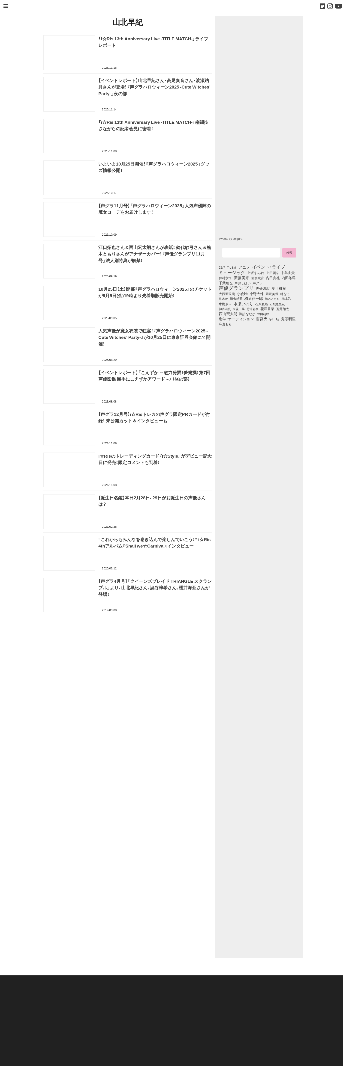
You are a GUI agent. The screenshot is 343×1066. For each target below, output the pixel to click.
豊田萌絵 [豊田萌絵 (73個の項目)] (263, 314)
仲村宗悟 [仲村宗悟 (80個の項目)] (225, 277)
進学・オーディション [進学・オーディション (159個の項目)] (236, 319)
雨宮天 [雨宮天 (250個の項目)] (262, 318)
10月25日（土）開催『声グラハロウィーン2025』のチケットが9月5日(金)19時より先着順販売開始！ (154, 292)
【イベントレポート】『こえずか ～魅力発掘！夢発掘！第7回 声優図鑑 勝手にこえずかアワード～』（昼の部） (154, 376)
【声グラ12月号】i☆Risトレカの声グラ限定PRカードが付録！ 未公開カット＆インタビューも (154, 418)
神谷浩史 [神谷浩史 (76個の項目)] (225, 308)
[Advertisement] (127, 640)
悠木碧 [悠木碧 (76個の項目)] (223, 298)
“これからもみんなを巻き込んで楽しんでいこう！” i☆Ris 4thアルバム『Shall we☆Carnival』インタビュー (154, 543)
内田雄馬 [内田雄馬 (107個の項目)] (288, 277)
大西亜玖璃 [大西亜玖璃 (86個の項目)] (227, 293)
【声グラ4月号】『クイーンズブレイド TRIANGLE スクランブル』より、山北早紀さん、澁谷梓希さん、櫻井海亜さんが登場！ (155, 588)
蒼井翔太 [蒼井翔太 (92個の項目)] (282, 309)
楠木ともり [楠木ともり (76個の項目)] (272, 298)
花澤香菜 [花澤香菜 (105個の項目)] (267, 308)
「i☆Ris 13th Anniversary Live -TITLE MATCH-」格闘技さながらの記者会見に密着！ (153, 126)
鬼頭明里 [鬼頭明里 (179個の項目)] (288, 318)
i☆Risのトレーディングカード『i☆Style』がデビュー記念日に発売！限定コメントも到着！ (154, 459)
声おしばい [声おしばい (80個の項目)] (243, 283)
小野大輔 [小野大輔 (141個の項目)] (257, 293)
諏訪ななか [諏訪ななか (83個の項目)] (247, 313)
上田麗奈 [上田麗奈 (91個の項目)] (272, 272)
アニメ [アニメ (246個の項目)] (244, 267)
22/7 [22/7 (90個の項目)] (222, 267)
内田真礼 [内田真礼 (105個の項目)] (273, 277)
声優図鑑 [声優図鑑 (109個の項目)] (263, 288)
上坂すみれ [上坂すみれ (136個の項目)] (255, 272)
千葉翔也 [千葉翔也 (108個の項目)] (226, 283)
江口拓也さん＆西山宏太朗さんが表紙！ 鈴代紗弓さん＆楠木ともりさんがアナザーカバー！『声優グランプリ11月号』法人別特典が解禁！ (154, 254)
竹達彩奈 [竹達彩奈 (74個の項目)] (253, 308)
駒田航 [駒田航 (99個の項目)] (274, 319)
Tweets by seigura (230, 238)
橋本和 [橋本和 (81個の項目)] (286, 298)
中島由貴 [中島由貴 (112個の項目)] (288, 272)
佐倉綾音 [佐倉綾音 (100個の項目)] (257, 277)
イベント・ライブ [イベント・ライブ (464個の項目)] (268, 266)
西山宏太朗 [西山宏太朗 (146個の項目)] (228, 313)
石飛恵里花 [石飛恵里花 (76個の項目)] (277, 304)
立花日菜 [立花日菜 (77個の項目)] (239, 308)
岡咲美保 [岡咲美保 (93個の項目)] (271, 294)
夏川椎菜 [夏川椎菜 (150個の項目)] (278, 288)
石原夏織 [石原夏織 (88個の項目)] (261, 304)
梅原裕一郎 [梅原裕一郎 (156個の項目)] (253, 298)
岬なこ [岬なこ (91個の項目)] (285, 293)
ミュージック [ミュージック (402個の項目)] (232, 272)
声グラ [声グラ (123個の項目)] (258, 283)
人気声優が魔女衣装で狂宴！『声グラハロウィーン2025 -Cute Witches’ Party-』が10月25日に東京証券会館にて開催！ (154, 338)
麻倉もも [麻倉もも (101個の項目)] (225, 324)
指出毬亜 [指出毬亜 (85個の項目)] (236, 298)
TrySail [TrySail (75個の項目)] (231, 267)
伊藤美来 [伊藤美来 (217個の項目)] (241, 277)
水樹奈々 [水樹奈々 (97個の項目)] (225, 304)
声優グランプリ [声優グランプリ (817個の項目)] (236, 287)
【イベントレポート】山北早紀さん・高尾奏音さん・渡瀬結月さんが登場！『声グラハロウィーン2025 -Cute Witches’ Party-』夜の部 (154, 88)
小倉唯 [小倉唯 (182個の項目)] (242, 293)
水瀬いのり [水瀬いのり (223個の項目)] (243, 303)
